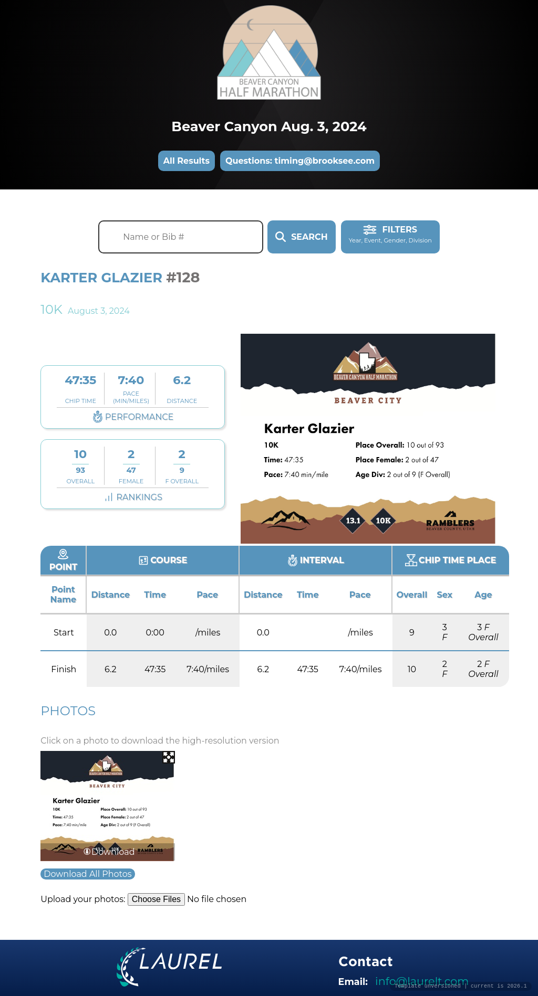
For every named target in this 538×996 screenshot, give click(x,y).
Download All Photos (87, 874)
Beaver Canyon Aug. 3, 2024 (268, 126)
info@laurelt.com (422, 981)
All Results (186, 161)
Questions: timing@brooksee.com (300, 161)
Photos (68, 710)
